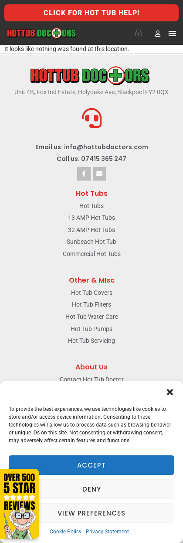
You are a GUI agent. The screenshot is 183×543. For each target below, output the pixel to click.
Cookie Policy (65, 532)
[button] (170, 392)
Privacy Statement (107, 532)
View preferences (91, 513)
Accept (91, 465)
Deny (91, 489)
